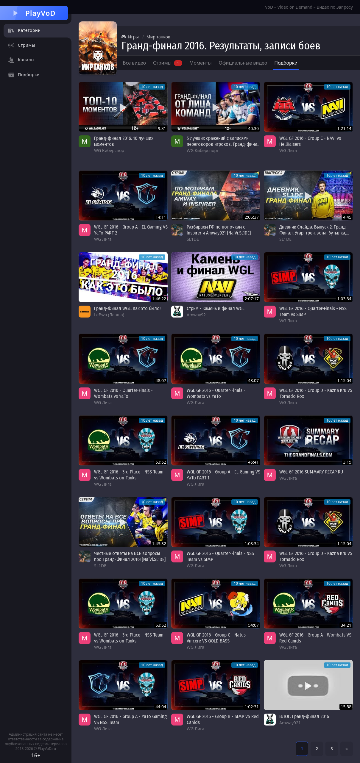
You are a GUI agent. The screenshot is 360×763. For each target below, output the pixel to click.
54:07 (253, 625)
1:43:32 (159, 543)
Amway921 (197, 315)
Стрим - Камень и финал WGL (215, 308)
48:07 (160, 380)
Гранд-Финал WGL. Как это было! (127, 308)
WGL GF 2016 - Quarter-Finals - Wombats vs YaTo (123, 393)
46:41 (253, 462)
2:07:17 (251, 298)
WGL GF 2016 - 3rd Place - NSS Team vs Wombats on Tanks (128, 475)
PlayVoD (33, 13)
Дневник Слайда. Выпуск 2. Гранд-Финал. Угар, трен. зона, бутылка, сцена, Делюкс (313, 233)
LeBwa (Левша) (109, 315)
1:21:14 (344, 128)
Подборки (285, 63)
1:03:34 (344, 298)
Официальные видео (243, 63)
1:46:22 (159, 298)
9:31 (162, 128)
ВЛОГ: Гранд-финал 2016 (304, 716)
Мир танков (158, 37)
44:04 (160, 706)
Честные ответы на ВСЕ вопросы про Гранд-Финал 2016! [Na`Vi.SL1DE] (130, 556)
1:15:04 (344, 380)
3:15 (347, 462)
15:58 (346, 706)
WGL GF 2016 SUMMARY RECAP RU (311, 472)
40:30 (253, 128)
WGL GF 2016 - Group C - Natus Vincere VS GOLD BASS (216, 638)
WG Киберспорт (110, 150)
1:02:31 (251, 706)
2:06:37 (251, 217)
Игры (130, 37)
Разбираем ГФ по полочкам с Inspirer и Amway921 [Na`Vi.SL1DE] (219, 230)
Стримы (167, 63)
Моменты (200, 63)
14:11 (160, 217)
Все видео (134, 63)
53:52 (160, 462)
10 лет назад (152, 86)
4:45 (347, 217)
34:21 (346, 625)
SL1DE (193, 239)
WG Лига (288, 150)
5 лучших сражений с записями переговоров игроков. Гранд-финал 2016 (223, 144)
